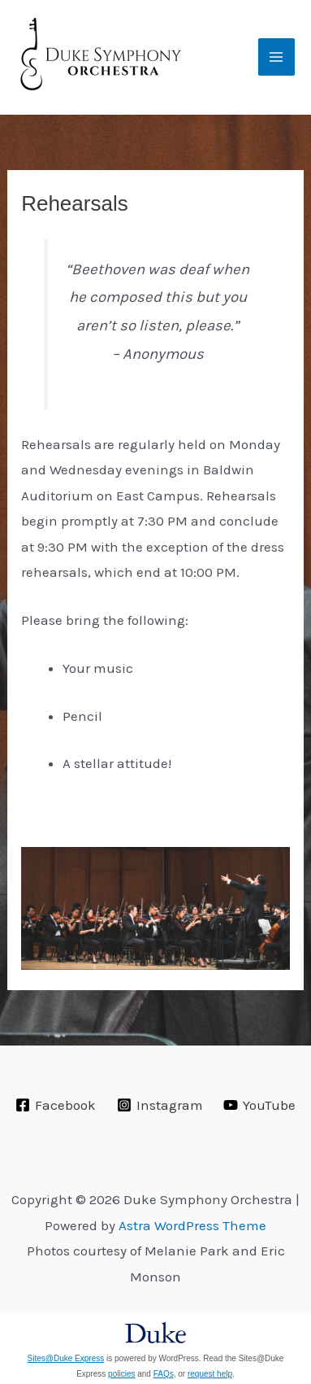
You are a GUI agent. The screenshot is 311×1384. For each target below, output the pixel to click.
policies (121, 1373)
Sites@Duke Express (66, 1358)
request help (210, 1373)
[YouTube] (259, 1105)
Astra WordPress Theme (192, 1225)
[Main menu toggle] (277, 57)
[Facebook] (56, 1105)
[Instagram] (160, 1105)
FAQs (163, 1373)
